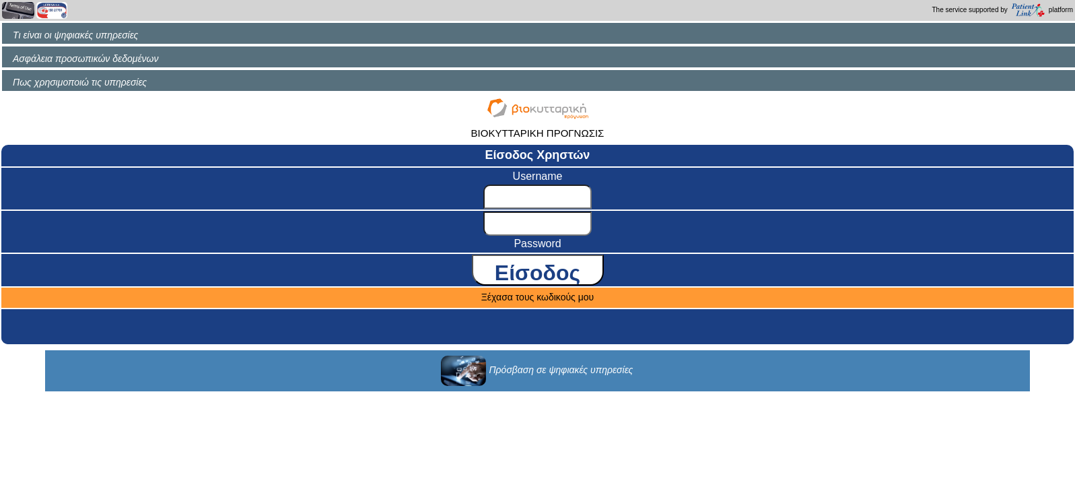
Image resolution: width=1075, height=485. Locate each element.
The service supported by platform (1002, 10)
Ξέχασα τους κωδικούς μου (537, 297)
